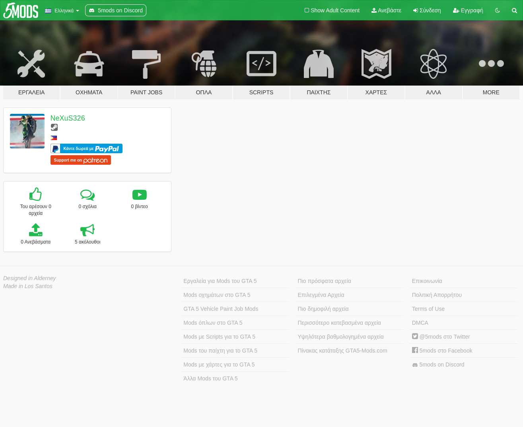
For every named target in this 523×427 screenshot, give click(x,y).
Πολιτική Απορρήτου (437, 295)
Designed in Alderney (29, 278)
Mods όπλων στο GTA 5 (212, 323)
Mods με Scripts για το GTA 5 (219, 336)
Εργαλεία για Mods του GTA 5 (220, 281)
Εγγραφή (468, 10)
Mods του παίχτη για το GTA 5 (220, 350)
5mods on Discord (438, 364)
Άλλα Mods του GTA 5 (210, 378)
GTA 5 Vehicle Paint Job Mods (220, 309)
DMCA (420, 323)
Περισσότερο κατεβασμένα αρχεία (339, 323)
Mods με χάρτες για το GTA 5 (219, 364)
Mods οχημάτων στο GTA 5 (216, 295)
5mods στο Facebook (442, 350)
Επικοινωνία (427, 281)
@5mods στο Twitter (441, 336)
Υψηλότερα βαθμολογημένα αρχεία (341, 336)
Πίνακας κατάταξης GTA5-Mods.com (342, 350)
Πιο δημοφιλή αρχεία (323, 309)
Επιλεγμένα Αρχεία (321, 295)
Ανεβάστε (386, 10)
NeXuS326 (68, 118)
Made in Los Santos (27, 286)
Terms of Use (428, 309)
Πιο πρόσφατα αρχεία (324, 281)
